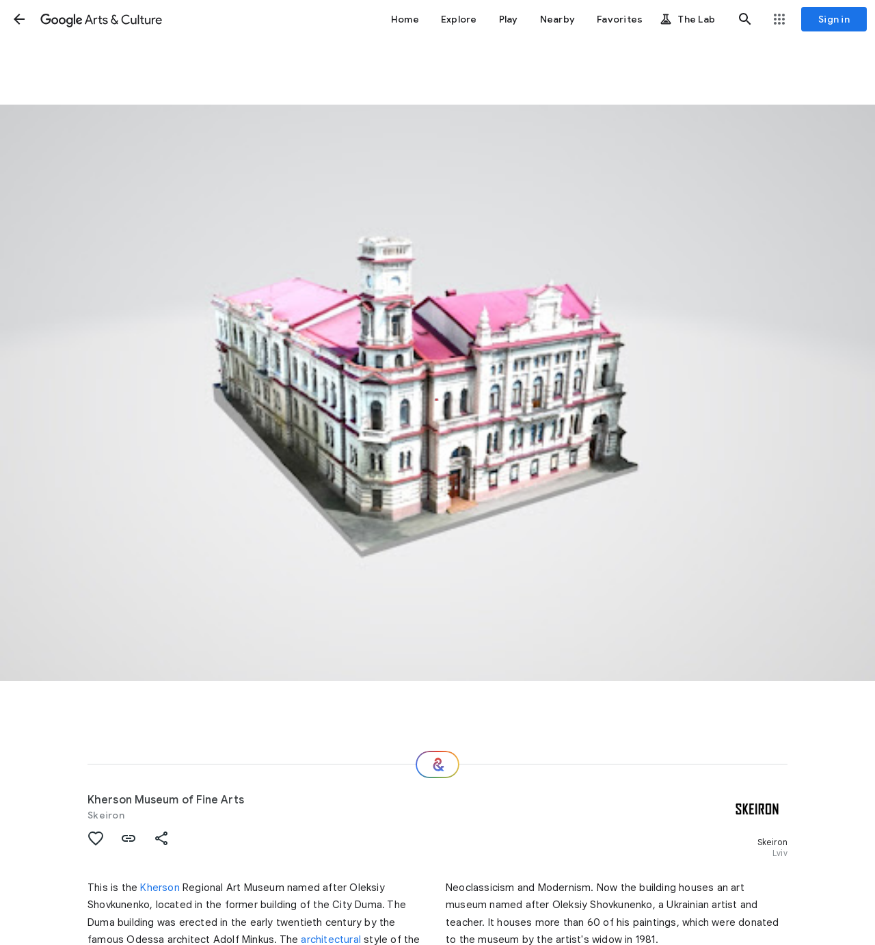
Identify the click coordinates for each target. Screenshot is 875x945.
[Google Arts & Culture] (101, 19)
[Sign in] (834, 19)
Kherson (159, 887)
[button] (19, 19)
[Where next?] (437, 764)
